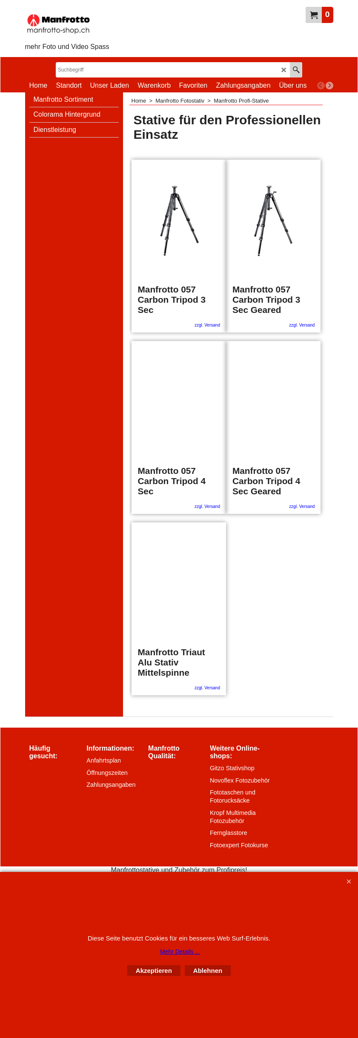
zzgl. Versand (207, 325)
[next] (329, 85)
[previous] (321, 85)
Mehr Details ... (180, 951)
